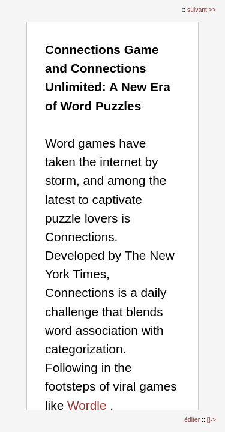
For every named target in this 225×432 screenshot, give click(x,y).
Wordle (87, 405)
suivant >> (201, 10)
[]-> (211, 419)
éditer (193, 419)
